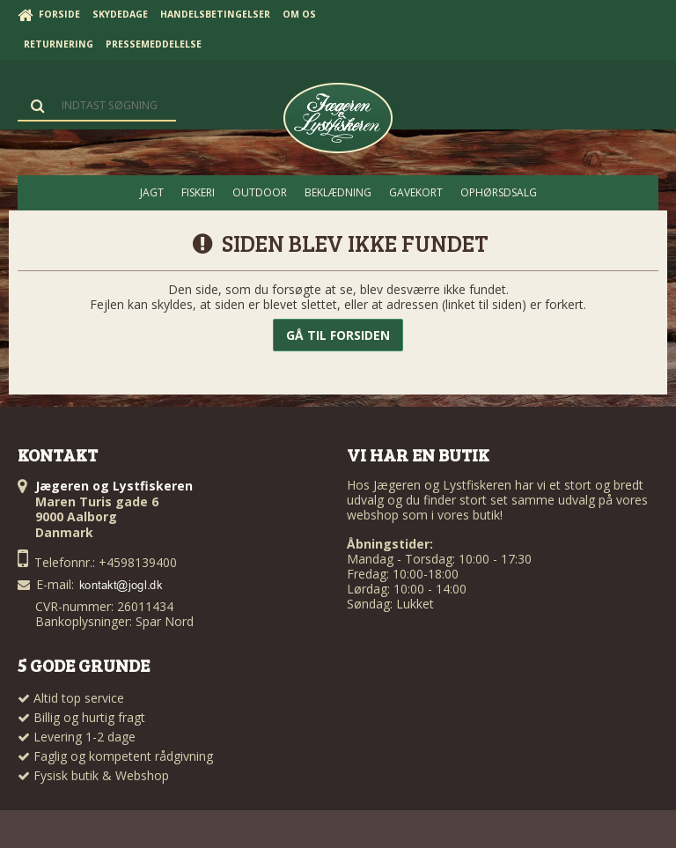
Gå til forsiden (338, 335)
